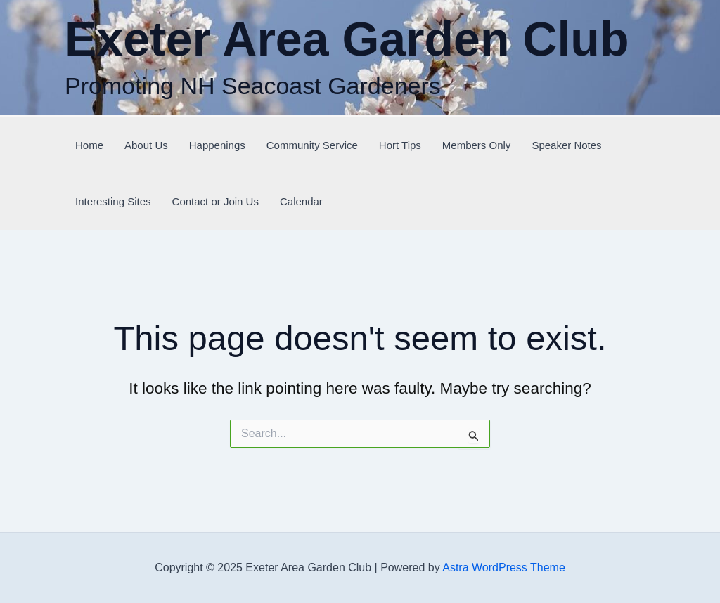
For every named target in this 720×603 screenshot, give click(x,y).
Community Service (312, 145)
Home (89, 145)
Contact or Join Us (215, 201)
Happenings (217, 145)
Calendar (301, 201)
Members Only (476, 145)
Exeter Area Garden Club (347, 38)
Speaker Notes (566, 145)
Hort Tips (400, 145)
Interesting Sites (113, 201)
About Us (146, 145)
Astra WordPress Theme (503, 567)
